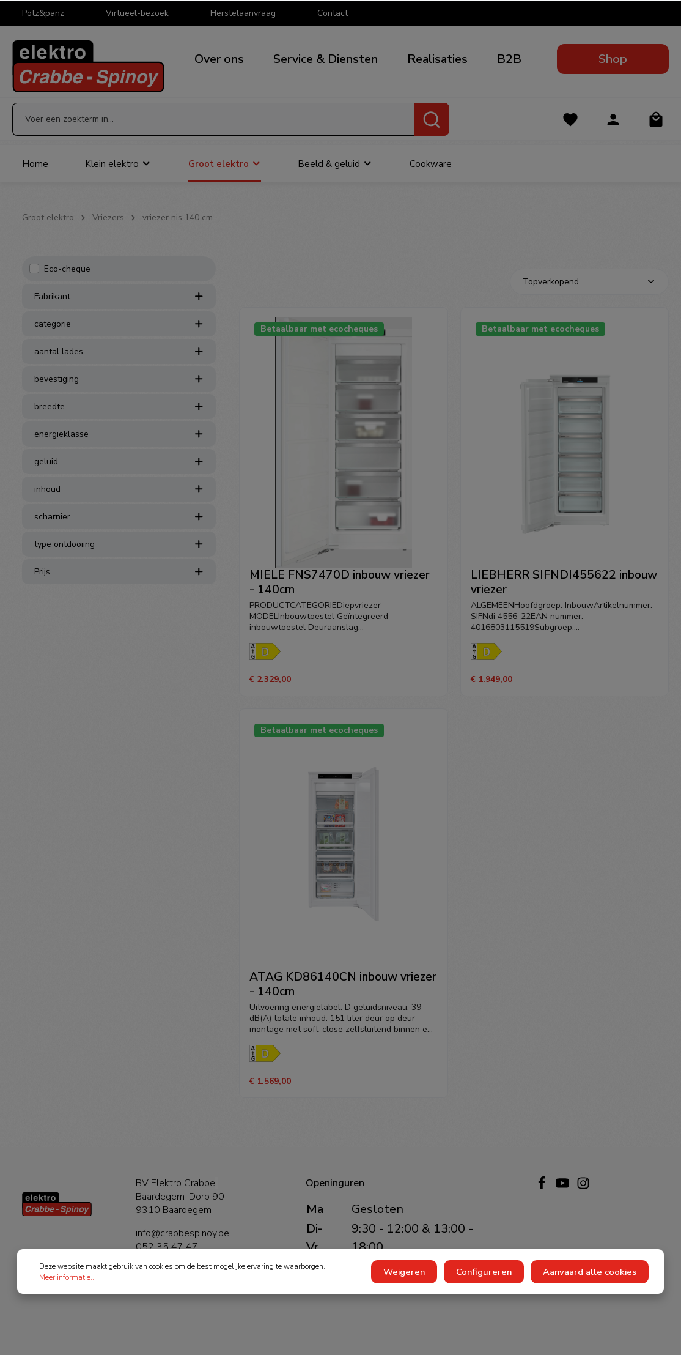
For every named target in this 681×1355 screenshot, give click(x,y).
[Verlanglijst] (569, 127)
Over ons (219, 59)
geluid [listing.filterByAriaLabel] (119, 473)
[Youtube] (564, 1187)
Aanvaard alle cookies (593, 1286)
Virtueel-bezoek (137, 13)
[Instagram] (583, 1187)
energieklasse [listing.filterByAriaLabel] (119, 445)
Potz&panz (43, 13)
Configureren (495, 1286)
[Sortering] (589, 293)
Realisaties (437, 59)
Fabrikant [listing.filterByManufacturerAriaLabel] (119, 308)
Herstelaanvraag (243, 13)
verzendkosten (411, 1335)
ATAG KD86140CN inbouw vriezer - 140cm (342, 996)
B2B (509, 59)
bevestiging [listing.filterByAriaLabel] (119, 390)
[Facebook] (543, 1187)
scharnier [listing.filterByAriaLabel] (119, 528)
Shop (612, 59)
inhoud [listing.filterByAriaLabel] (119, 501)
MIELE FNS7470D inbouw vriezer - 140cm (339, 594)
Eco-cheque (67, 280)
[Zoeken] (431, 127)
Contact (332, 13)
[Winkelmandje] (655, 127)
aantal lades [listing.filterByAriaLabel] (119, 363)
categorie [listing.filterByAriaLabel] (119, 335)
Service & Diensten (325, 59)
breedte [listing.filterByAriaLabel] (119, 418)
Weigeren (421, 1286)
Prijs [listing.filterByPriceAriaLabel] (119, 583)
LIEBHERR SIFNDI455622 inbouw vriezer (564, 594)
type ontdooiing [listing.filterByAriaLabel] (119, 556)
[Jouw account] (612, 127)
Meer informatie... (67, 1291)
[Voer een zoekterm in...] (213, 127)
